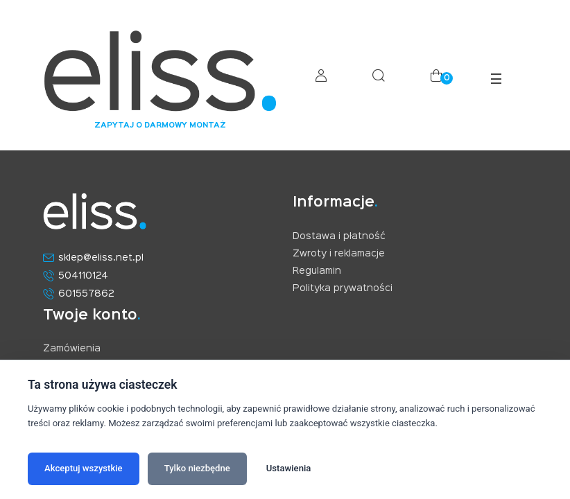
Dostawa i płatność (339, 236)
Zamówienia (72, 348)
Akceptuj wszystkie (83, 468)
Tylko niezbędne (197, 468)
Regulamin (317, 271)
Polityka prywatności (342, 288)
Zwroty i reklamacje (339, 254)
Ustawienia (288, 468)
